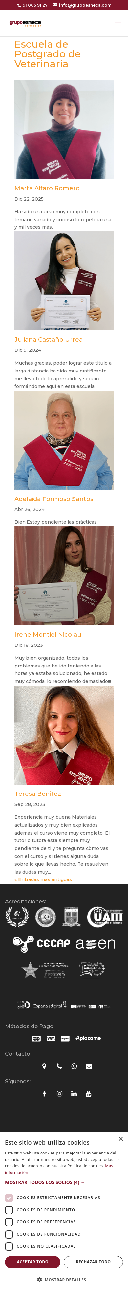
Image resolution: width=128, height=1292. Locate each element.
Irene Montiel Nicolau (47, 634)
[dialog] (64, 1212)
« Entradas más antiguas (43, 879)
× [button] (120, 1139)
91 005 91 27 (35, 5)
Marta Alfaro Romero (47, 188)
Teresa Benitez (37, 793)
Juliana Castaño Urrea (48, 339)
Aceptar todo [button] (32, 1262)
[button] (64, 1182)
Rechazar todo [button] (93, 1262)
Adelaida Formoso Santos (53, 499)
